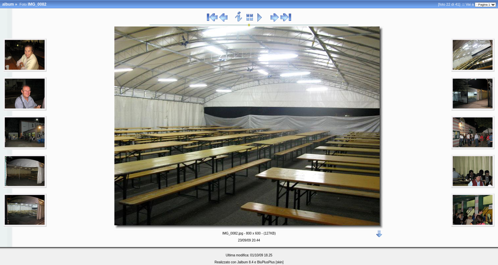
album (8, 4)
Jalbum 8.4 (245, 262)
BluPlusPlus (266, 262)
